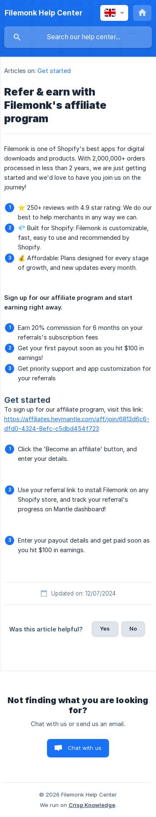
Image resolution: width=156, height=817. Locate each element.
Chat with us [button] (85, 747)
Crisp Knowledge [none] (92, 805)
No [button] (133, 628)
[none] (43, 13)
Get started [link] (54, 70)
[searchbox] (78, 37)
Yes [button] (105, 628)
